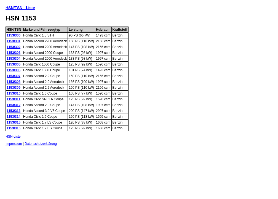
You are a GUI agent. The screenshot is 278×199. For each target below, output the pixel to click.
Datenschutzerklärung (41, 144)
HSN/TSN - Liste (20, 8)
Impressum (14, 144)
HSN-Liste (13, 136)
